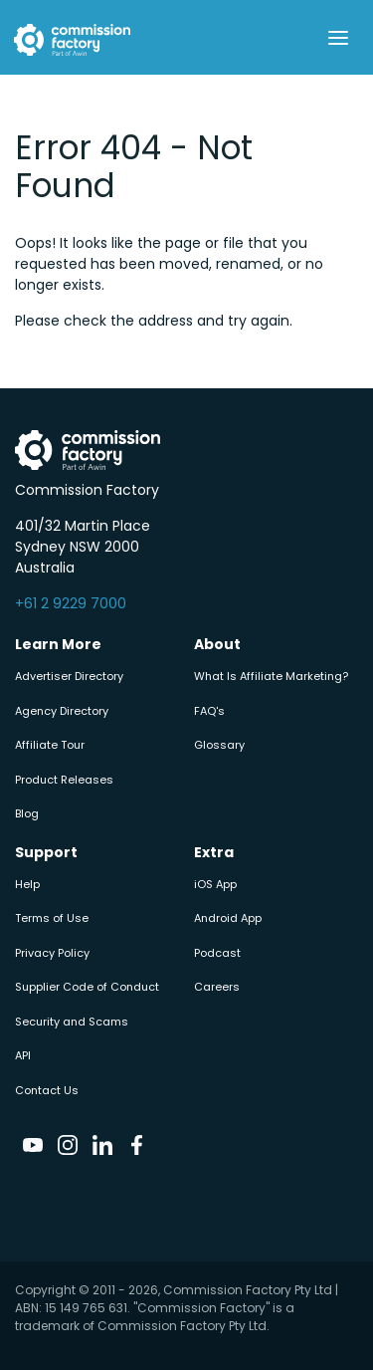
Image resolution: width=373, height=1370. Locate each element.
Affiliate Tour (50, 745)
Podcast (217, 953)
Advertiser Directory (69, 676)
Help (27, 884)
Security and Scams (71, 1021)
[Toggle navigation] (337, 38)
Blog (27, 813)
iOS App (215, 884)
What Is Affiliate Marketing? (271, 676)
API (23, 1055)
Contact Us (47, 1090)
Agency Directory (61, 711)
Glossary (219, 745)
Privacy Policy (52, 953)
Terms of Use (52, 918)
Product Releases (64, 780)
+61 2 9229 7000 (70, 603)
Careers (217, 987)
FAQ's (209, 711)
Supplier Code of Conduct (87, 987)
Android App (228, 918)
